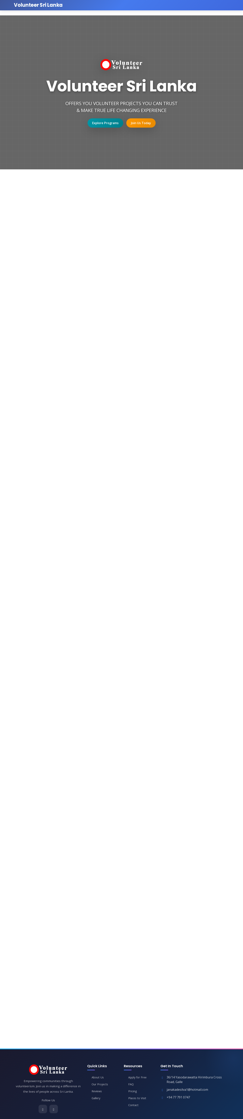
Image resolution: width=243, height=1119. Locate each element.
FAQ (131, 1084)
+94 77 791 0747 (178, 1098)
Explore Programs (105, 123)
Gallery (96, 1098)
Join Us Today (141, 123)
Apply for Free (138, 1078)
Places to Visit (138, 1098)
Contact (133, 1105)
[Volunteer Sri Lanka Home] (38, 5)
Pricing (133, 1091)
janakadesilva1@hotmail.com (187, 1090)
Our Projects (100, 1084)
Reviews (97, 1091)
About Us (98, 1078)
